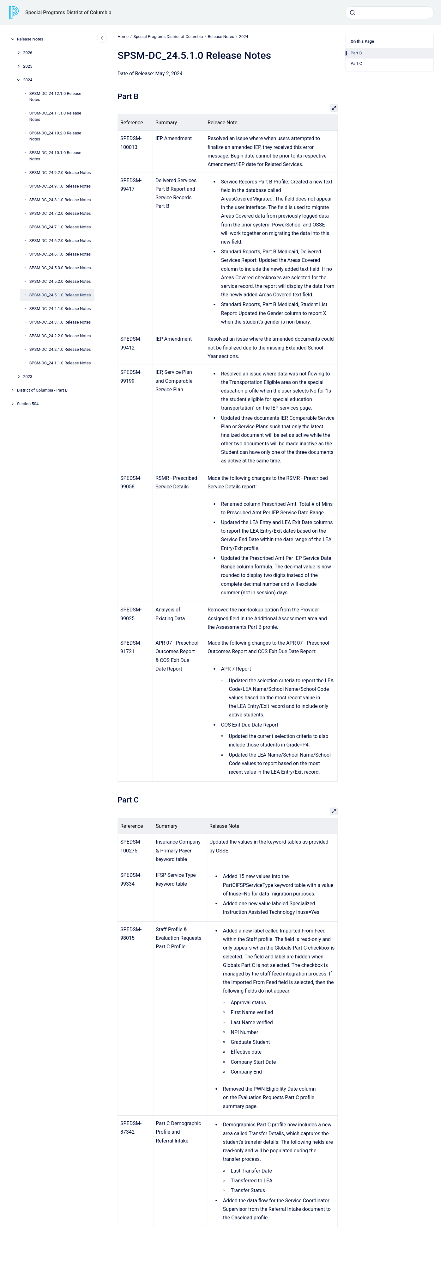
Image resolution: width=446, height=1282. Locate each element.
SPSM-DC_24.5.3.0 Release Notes (60, 267)
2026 (27, 52)
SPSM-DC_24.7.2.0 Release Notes (60, 213)
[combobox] (389, 13)
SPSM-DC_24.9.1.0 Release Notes (60, 186)
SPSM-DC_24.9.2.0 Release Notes (60, 172)
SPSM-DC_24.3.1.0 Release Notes (60, 322)
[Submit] (352, 13)
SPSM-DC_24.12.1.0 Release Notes (55, 96)
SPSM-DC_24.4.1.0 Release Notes (60, 308)
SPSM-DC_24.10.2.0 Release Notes (55, 136)
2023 (27, 376)
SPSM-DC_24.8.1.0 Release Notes (60, 199)
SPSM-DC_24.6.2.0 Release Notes (60, 240)
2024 (27, 79)
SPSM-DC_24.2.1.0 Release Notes (60, 349)
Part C (356, 63)
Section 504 (28, 403)
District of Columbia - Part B (42, 390)
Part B (356, 53)
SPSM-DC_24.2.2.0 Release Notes (60, 335)
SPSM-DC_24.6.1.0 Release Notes (60, 254)
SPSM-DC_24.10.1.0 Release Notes (55, 155)
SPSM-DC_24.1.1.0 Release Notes (60, 363)
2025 (27, 66)
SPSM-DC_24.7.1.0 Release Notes (60, 227)
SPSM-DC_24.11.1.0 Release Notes (55, 116)
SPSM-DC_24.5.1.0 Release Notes (60, 295)
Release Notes (30, 39)
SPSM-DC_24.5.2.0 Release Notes (60, 281)
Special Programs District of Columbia (68, 12)
